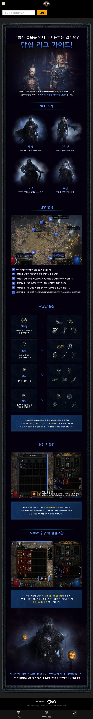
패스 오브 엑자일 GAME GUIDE (46, 3)
